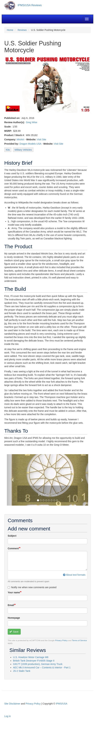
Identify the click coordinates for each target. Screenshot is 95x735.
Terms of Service (79, 640)
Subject (12, 535)
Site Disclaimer (12, 703)
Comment (13, 548)
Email (11, 605)
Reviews (22, 30)
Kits (8, 149)
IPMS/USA (61, 703)
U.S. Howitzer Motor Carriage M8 (30, 657)
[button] (13, 480)
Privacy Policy (61, 640)
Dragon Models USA (30, 143)
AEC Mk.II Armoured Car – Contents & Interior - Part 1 (42, 667)
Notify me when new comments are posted (32, 587)
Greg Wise (31, 122)
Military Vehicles (23, 149)
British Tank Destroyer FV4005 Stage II (33, 660)
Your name (14, 592)
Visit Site (41, 139)
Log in (7, 716)
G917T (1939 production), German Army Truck (37, 664)
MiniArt (20, 139)
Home (10, 30)
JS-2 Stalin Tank (21, 671)
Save (13, 631)
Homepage (14, 617)
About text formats (74, 574)
